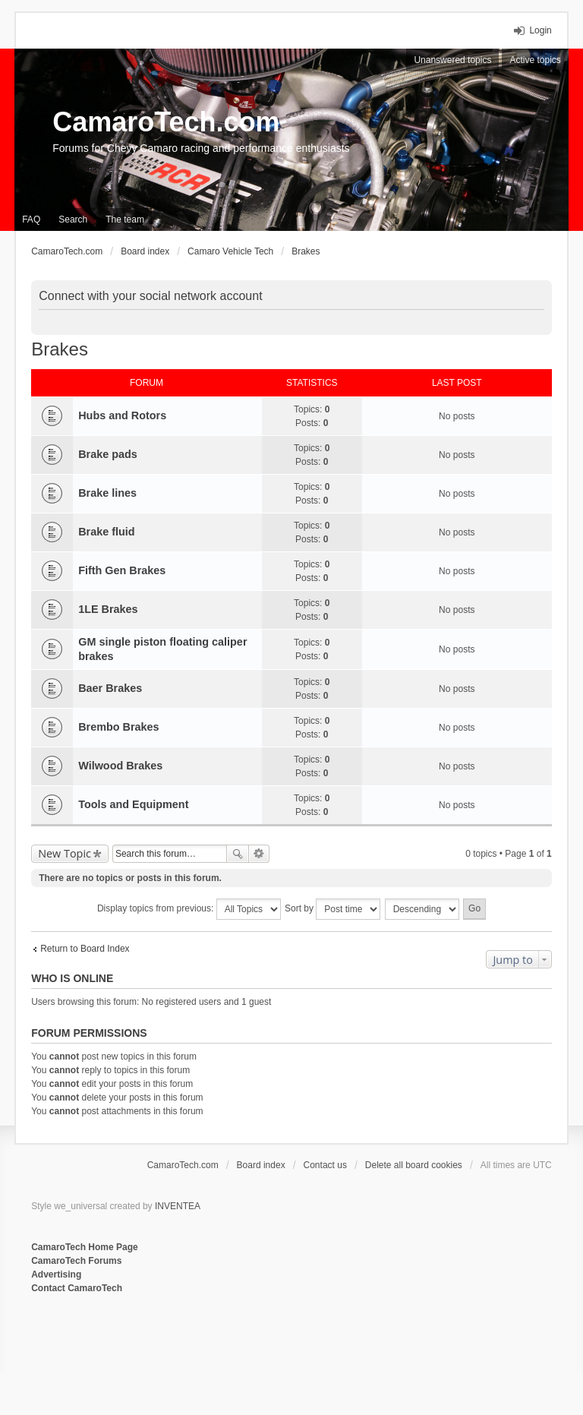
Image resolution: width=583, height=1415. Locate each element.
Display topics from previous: (189, 909)
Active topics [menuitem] (534, 60)
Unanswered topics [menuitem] (452, 60)
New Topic (64, 853)
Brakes (59, 349)
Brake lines (107, 493)
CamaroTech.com (165, 121)
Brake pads (107, 454)
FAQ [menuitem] (31, 219)
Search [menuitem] (72, 219)
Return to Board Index (84, 948)
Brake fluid (106, 532)
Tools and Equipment (133, 804)
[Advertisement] (216, 1345)
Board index (261, 1165)
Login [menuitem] (540, 30)
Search (237, 854)
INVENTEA (177, 1206)
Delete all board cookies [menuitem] (413, 1165)
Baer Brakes (110, 688)
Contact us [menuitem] (325, 1165)
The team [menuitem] (125, 219)
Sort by (332, 909)
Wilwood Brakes (120, 766)
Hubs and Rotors (122, 415)
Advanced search (259, 854)
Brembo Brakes (118, 727)
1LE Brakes (107, 609)
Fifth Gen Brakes (121, 570)
